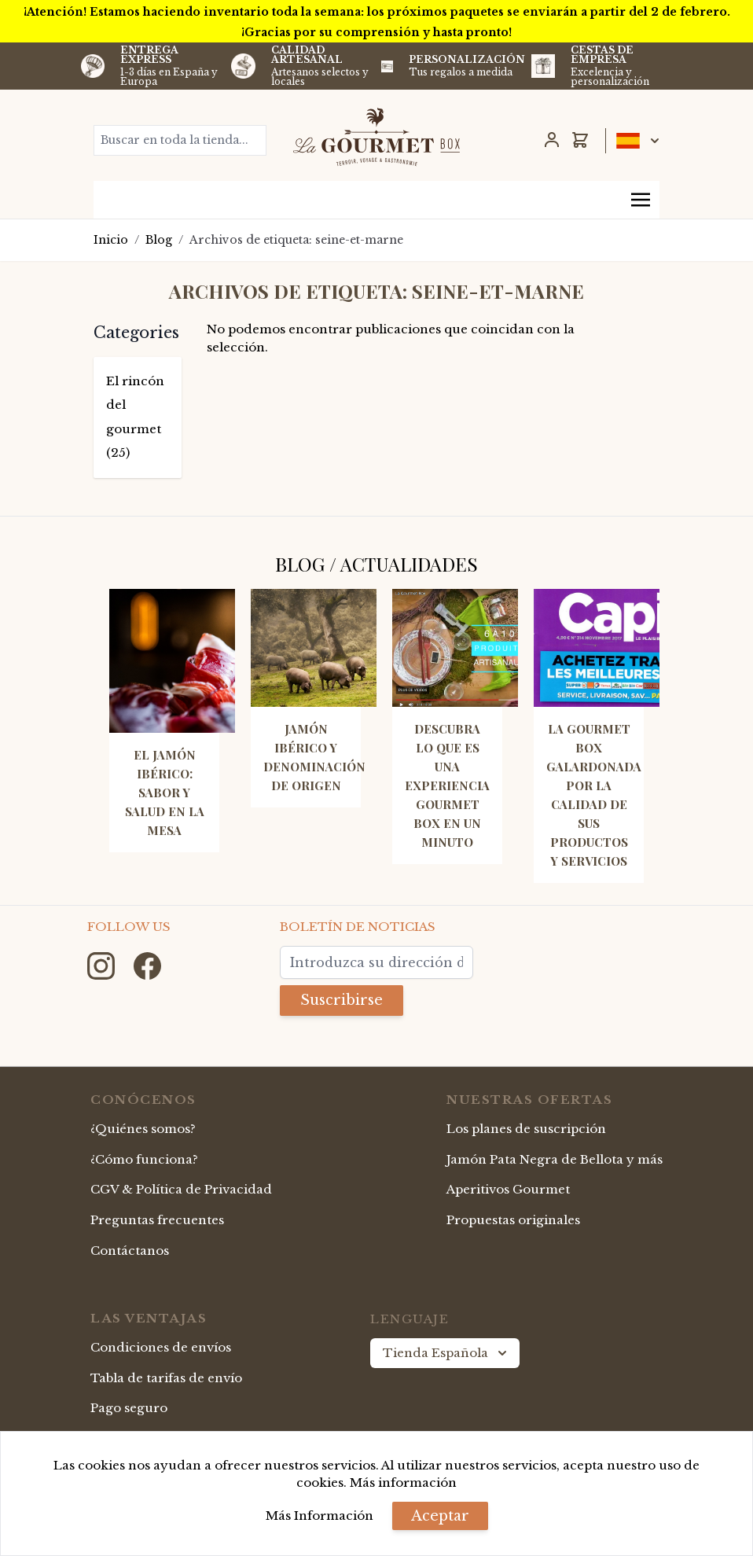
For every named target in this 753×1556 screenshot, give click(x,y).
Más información (403, 1482)
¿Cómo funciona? (144, 1159)
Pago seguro (128, 1407)
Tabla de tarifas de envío (166, 1377)
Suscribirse (341, 1000)
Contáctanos (129, 1250)
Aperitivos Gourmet (508, 1189)
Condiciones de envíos (160, 1347)
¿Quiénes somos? (143, 1128)
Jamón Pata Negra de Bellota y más (554, 1159)
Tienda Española (446, 1353)
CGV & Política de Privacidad (181, 1189)
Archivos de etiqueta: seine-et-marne (296, 240)
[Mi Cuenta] (551, 140)
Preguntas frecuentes (157, 1219)
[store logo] (376, 137)
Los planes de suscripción (526, 1128)
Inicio (111, 240)
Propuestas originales (513, 1219)
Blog (158, 240)
